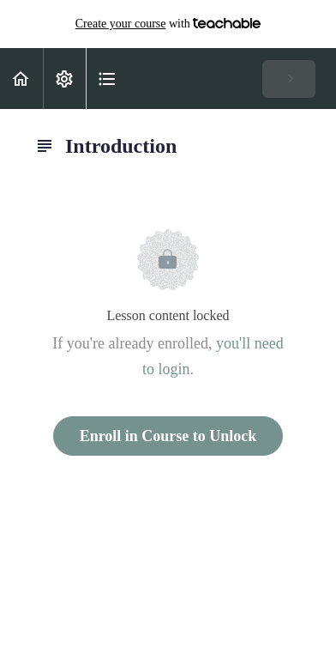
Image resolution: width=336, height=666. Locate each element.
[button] (21, 78)
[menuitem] (64, 78)
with (168, 24)
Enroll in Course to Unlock (168, 436)
